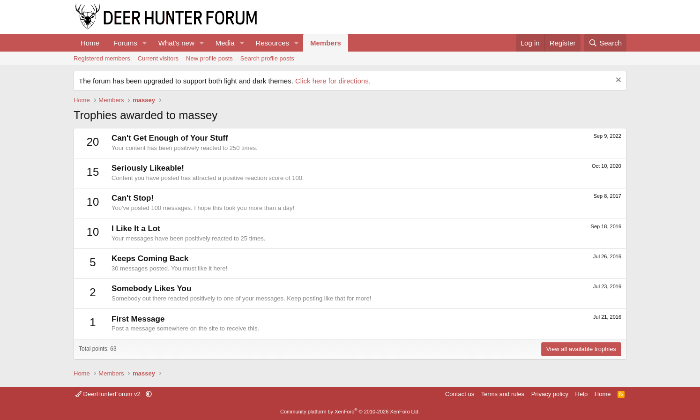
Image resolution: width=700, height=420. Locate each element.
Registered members (102, 58)
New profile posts (209, 58)
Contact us (459, 394)
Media (225, 43)
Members (325, 43)
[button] (144, 43)
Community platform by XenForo (350, 411)
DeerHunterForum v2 (108, 394)
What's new (176, 43)
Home (90, 43)
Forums (125, 43)
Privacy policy (549, 394)
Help (581, 394)
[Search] (605, 43)
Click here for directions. (333, 81)
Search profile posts (267, 58)
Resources (272, 43)
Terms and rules (502, 394)
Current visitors (158, 58)
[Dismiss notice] (617, 81)
